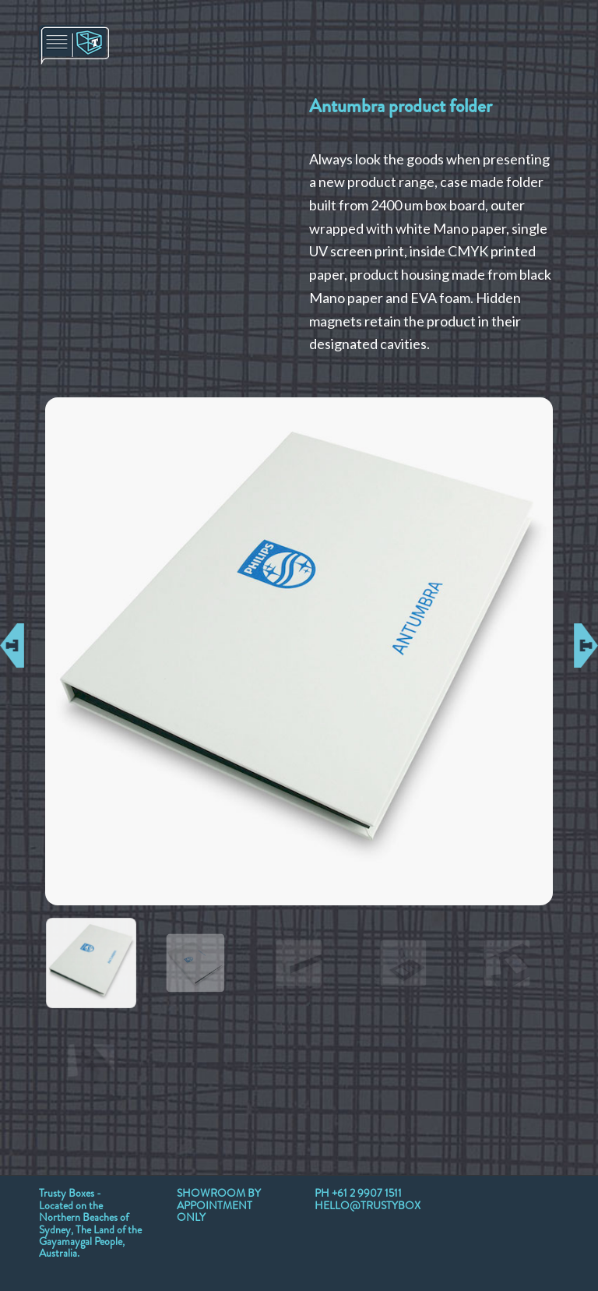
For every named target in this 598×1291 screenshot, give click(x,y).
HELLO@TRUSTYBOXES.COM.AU (396, 1205)
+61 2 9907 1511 (367, 1193)
